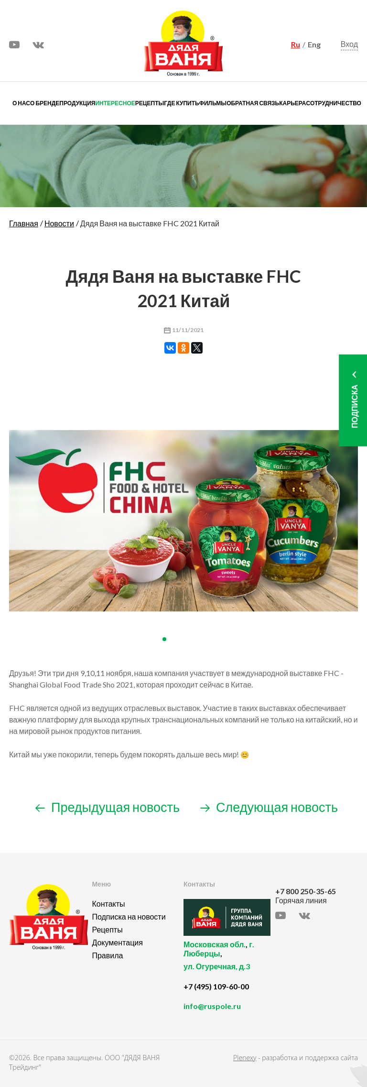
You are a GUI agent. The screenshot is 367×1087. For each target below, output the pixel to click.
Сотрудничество (333, 103)
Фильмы (213, 103)
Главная (23, 223)
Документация (117, 942)
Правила (107, 955)
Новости (59, 223)
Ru (295, 44)
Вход (349, 43)
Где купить (181, 103)
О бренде (44, 103)
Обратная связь (253, 103)
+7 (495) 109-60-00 (216, 986)
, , (227, 961)
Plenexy (244, 1057)
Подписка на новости (128, 916)
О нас (21, 103)
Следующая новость (269, 807)
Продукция (77, 103)
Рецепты (149, 103)
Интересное (115, 103)
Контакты (108, 903)
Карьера (292, 103)
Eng (314, 44)
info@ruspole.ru (212, 1005)
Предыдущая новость (107, 807)
